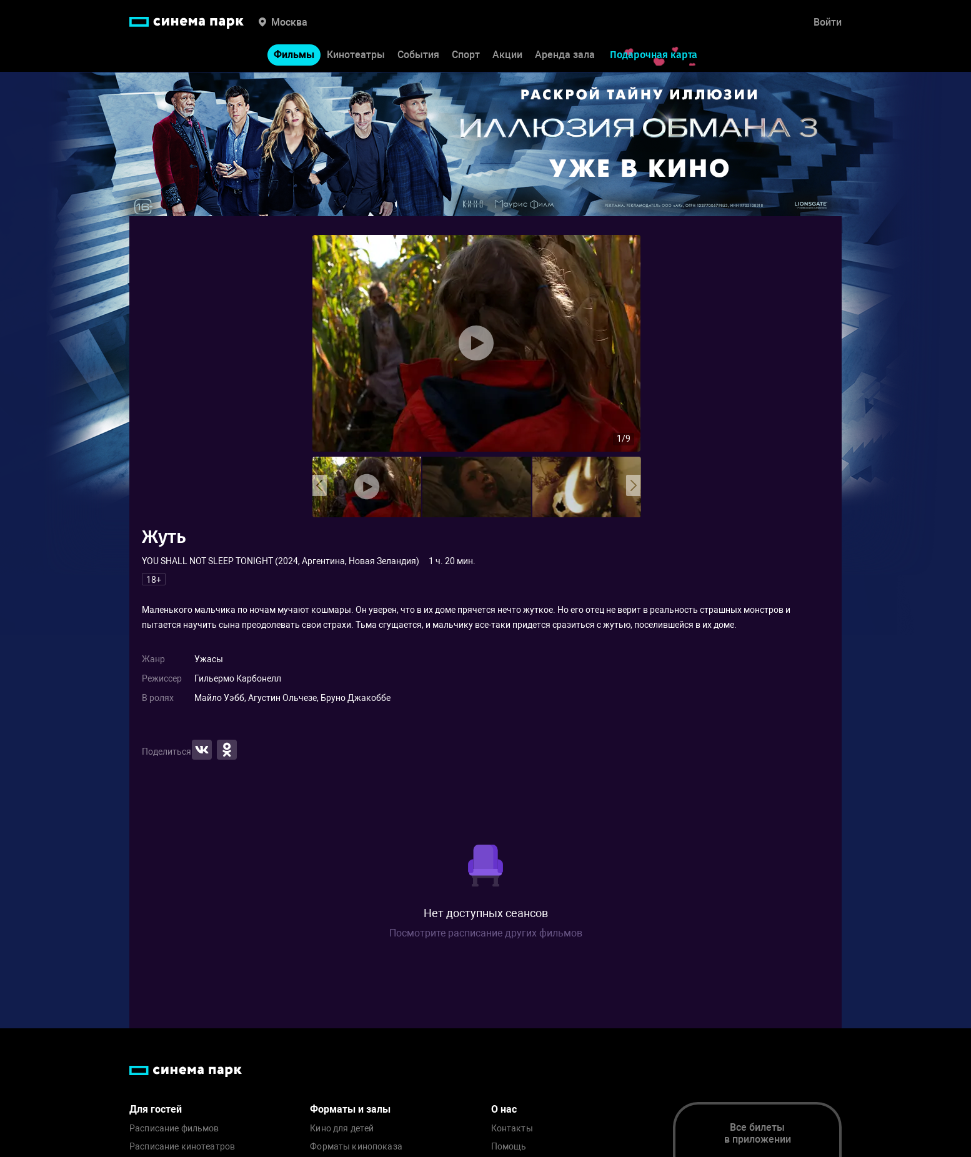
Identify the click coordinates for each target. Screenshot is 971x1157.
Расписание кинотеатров (182, 1146)
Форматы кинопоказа (356, 1146)
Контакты (512, 1128)
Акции (507, 55)
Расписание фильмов (174, 1128)
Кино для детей (342, 1128)
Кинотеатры (356, 55)
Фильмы (294, 55)
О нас (504, 1109)
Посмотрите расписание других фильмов (485, 933)
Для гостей (155, 1109)
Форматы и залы (350, 1109)
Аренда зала (565, 55)
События (418, 55)
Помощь (509, 1146)
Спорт (466, 55)
